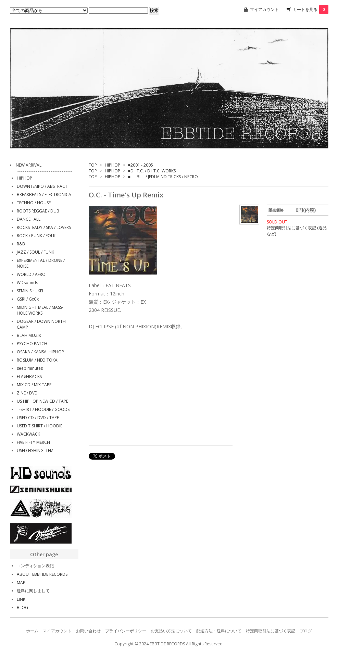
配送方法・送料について (218, 631)
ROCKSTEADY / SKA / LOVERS (44, 227)
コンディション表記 (35, 566)
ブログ (306, 631)
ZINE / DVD (27, 393)
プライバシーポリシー (125, 631)
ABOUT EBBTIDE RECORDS (42, 574)
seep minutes (30, 368)
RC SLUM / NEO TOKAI (38, 360)
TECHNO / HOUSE (34, 203)
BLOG (22, 607)
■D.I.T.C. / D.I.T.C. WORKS (152, 171)
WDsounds (27, 282)
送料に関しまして (33, 591)
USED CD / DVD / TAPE (38, 418)
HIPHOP (112, 165)
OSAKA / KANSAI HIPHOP (40, 352)
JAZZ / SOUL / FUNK (35, 252)
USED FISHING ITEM (35, 450)
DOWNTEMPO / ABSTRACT (42, 186)
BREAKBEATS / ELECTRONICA (44, 194)
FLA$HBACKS (29, 376)
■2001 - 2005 (140, 165)
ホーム (32, 631)
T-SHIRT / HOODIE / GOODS (43, 409)
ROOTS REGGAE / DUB (38, 211)
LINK (21, 599)
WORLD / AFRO (31, 274)
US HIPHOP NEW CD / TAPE (42, 401)
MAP (21, 582)
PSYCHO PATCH (32, 343)
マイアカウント (264, 9)
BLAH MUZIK (29, 335)
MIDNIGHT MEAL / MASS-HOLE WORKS (40, 310)
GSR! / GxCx (28, 299)
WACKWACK (28, 434)
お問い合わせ (88, 631)
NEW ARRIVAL (28, 165)
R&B (21, 244)
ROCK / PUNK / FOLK (36, 236)
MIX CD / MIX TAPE (34, 385)
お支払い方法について (171, 631)
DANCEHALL (28, 219)
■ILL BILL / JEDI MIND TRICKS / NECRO (163, 177)
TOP (93, 165)
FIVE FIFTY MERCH (33, 442)
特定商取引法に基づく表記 (270, 631)
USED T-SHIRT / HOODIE (39, 426)
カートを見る (310, 9)
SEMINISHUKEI (30, 291)
